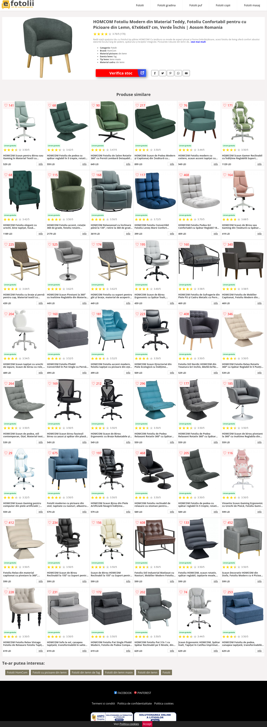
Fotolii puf (195, 5)
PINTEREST (142, 693)
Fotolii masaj (252, 5)
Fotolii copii (223, 5)
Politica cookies (164, 703)
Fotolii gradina (167, 5)
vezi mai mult (198, 41)
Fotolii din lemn (147, 672)
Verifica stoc (127, 73)
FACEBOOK (123, 693)
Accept (147, 724)
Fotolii (140, 5)
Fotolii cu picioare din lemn (50, 672)
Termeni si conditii (103, 703)
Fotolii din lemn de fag (86, 672)
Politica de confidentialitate (134, 703)
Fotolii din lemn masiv (119, 672)
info (41, 163)
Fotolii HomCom (17, 672)
